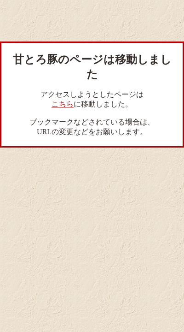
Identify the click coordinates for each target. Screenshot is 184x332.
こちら (63, 104)
